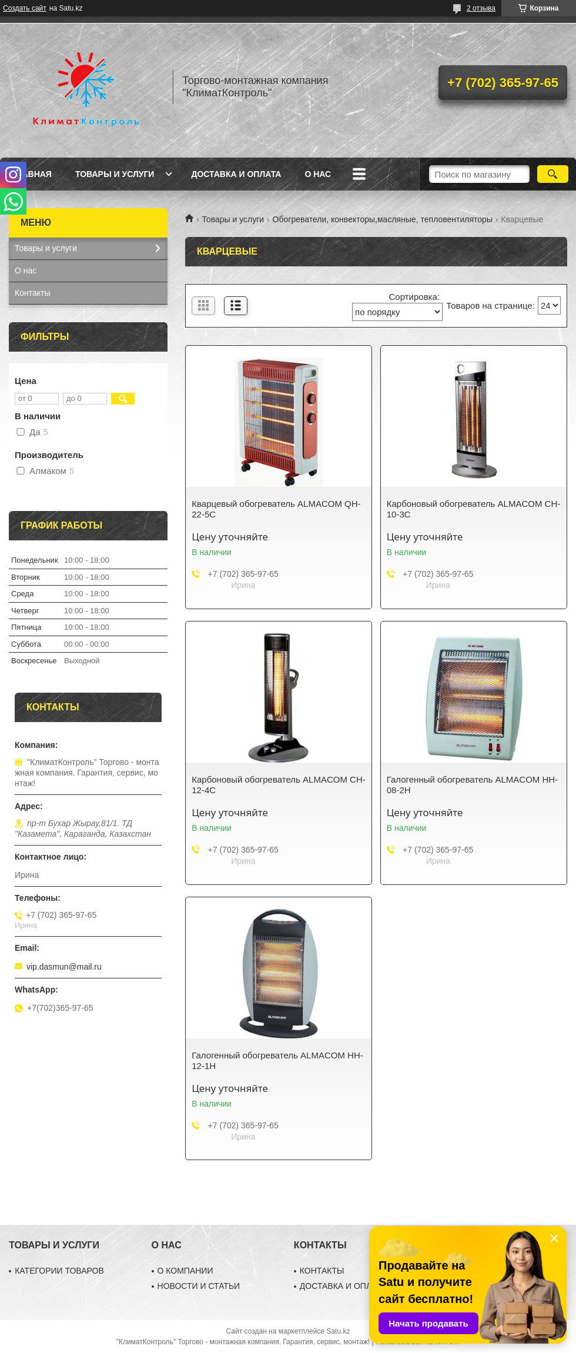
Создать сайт (24, 8)
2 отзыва (481, 8)
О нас (317, 174)
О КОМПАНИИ (185, 1270)
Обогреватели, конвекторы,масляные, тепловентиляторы (383, 219)
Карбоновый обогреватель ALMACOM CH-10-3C (473, 509)
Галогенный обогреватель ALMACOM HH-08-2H (472, 784)
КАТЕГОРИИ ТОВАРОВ (59, 1270)
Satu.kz (338, 1331)
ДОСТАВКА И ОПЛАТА (343, 1286)
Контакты (32, 293)
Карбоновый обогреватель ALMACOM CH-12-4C (278, 784)
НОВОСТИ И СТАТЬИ (199, 1286)
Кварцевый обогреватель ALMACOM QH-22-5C (276, 509)
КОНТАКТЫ (322, 1270)
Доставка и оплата (236, 174)
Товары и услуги (115, 174)
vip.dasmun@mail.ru (64, 966)
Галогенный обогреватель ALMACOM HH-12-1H (277, 1060)
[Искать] (552, 174)
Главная (32, 174)
